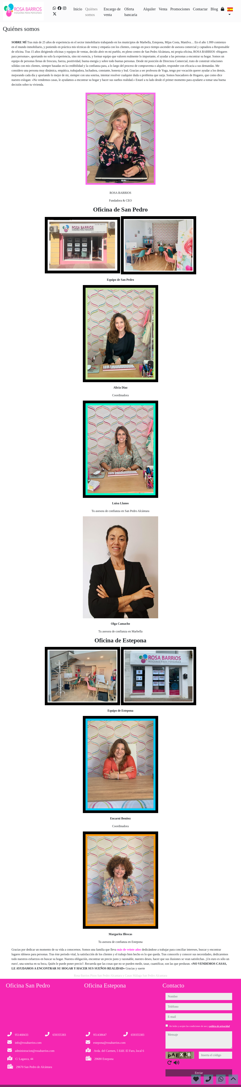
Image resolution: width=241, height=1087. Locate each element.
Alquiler (149, 9)
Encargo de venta (112, 12)
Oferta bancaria (130, 12)
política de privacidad (219, 1026)
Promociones (180, 9)
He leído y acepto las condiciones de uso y (199, 1026)
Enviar (199, 1072)
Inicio (77, 9)
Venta (163, 9)
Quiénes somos (91, 12)
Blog (214, 9)
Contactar (200, 9)
